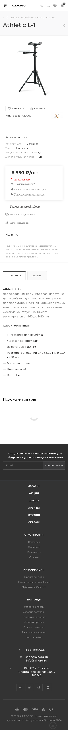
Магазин (34, 485)
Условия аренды (34, 622)
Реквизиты (34, 552)
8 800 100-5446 (35, 650)
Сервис (34, 522)
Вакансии (34, 541)
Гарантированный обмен (25, 206)
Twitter (29, 687)
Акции (34, 493)
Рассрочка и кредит (34, 632)
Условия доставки (34, 611)
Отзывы (37, 275)
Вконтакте (20, 687)
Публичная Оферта (34, 587)
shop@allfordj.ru (36, 657)
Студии (34, 514)
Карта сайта (34, 637)
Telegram (39, 687)
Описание (14, 275)
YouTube (48, 687)
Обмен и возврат (34, 627)
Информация (34, 569)
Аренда (34, 507)
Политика (34, 547)
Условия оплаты (34, 606)
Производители (34, 576)
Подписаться (54, 465)
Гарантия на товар (34, 616)
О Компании (34, 534)
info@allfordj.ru (36, 660)
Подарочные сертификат (34, 582)
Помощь (34, 599)
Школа (34, 500)
